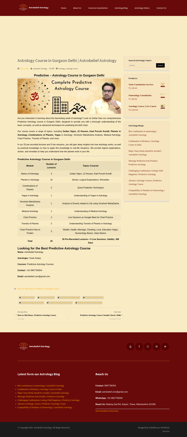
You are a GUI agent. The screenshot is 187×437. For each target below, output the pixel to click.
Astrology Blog (121, 8)
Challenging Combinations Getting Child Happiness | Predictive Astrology (48, 400)
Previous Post (43, 314)
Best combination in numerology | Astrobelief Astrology (41, 386)
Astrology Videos (142, 8)
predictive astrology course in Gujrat (60, 303)
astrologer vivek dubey (47, 297)
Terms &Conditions (101, 411)
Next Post (95, 314)
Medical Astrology (112, 135)
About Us (77, 8)
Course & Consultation (98, 8)
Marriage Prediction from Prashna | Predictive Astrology (41, 396)
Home (63, 8)
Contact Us (161, 8)
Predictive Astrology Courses (40, 264)
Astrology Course (72, 69)
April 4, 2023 (24, 69)
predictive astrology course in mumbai (90, 303)
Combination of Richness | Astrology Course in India (40, 389)
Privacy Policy (113, 411)
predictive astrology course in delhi (33, 303)
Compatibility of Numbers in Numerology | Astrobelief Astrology (45, 407)
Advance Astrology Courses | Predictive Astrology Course (42, 404)
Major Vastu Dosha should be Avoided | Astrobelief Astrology (43, 393)
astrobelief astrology (28, 297)
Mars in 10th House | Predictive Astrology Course (38, 289)
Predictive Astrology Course (94, 297)
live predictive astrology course (70, 297)
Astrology (61, 69)
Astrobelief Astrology (43, 428)
